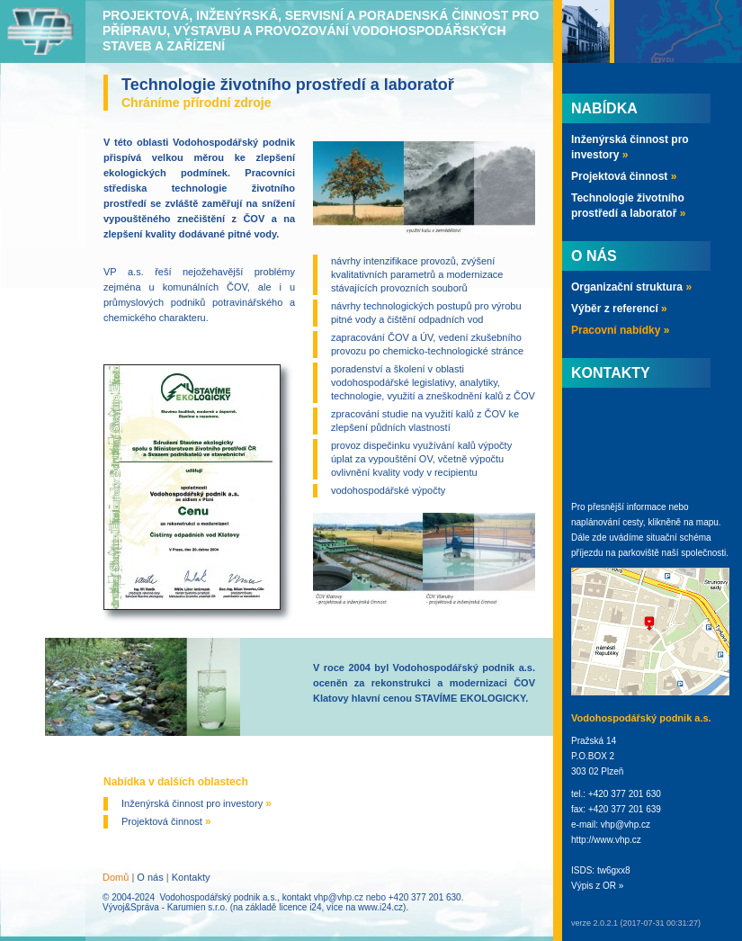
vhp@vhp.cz (338, 897)
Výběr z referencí (619, 308)
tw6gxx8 (613, 870)
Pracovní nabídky (620, 330)
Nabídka (604, 108)
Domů (116, 877)
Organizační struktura (631, 287)
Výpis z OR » (597, 886)
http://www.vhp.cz (606, 840)
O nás (150, 877)
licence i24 (300, 907)
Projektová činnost (166, 821)
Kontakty (191, 877)
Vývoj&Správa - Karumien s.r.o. (165, 907)
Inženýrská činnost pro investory (196, 803)
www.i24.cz (380, 907)
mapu (707, 522)
